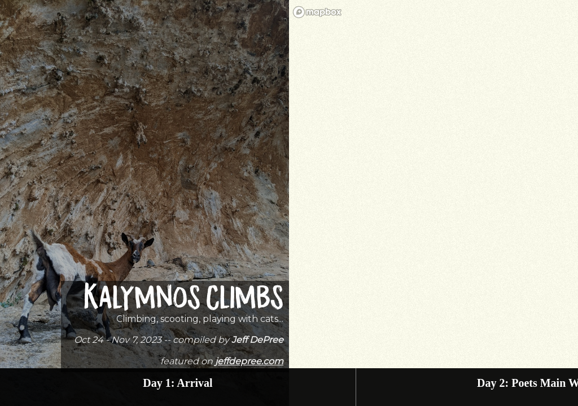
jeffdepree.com (249, 361)
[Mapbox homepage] (317, 12)
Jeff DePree (257, 339)
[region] (433, 203)
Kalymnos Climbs (183, 300)
